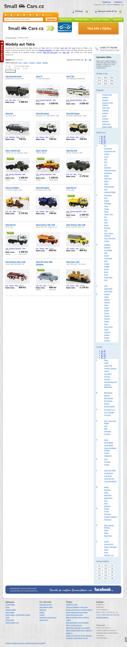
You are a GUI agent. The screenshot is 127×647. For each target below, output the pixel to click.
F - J (103, 139)
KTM (105, 280)
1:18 (20, 15)
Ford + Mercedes (109, 238)
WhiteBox (12, 137)
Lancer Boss (108, 291)
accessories (108, 149)
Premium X (107, 519)
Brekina (42, 137)
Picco (106, 324)
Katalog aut (66, 19)
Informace (10, 602)
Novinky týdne (82, 19)
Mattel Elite (107, 495)
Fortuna (106, 241)
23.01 (112, 80)
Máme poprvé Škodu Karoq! (74, 615)
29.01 (112, 78)
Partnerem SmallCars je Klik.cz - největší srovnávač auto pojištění (25, 643)
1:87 (39, 15)
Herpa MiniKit (108, 445)
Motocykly (105, 121)
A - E (103, 137)
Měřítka (45, 63)
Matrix (106, 493)
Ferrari (106, 212)
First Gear (107, 415)
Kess (105, 459)
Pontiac (106, 338)
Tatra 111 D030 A (12, 188)
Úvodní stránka (11, 37)
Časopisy (105, 100)
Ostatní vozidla (107, 127)
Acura (106, 157)
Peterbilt (107, 316)
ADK (105, 159)
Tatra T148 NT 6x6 (12, 151)
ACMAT (106, 154)
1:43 (33, 15)
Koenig (106, 256)
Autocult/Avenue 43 (110, 382)
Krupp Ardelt (108, 277)
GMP (105, 429)
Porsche (107, 340)
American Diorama (110, 368)
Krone (106, 272)
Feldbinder (107, 203)
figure (106, 222)
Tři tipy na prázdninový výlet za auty (77, 607)
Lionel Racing (108, 473)
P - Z (103, 143)
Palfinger (107, 300)
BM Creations (108, 398)
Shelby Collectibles (110, 547)
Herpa (106, 440)
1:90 (112, 578)
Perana (106, 313)
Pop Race (107, 514)
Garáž (7, 617)
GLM (105, 426)
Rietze (106, 533)
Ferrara (106, 209)
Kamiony (105, 113)
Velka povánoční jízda (12, 622)
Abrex (106, 360)
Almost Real (108, 366)
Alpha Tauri (108, 178)
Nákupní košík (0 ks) (107, 11)
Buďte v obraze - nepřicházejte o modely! (18, 615)
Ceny (20, 63)
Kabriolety (105, 110)
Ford (105, 231)
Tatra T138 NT (41, 151)
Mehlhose (107, 506)
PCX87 (106, 511)
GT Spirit (107, 434)
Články (69, 602)
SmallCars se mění (72, 604)
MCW (106, 503)
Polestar (107, 335)
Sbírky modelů (10, 612)
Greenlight (107, 431)
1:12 (14, 15)
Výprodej (117, 19)
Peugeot (107, 319)
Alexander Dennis (110, 170)
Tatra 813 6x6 (71, 151)
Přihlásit (79, 11)
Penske (106, 311)
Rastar (106, 530)
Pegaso (106, 308)
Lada (105, 286)
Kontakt (42, 612)
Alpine (106, 184)
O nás (7, 607)
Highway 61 (108, 456)
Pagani (106, 297)
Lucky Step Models (110, 481)
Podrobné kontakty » (102, 617)
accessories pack (110, 151)
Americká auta (107, 95)
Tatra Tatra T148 (72, 262)
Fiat (105, 217)
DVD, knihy (106, 108)
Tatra (14, 100)
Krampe (106, 264)
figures (106, 225)
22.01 (99, 83)
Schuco (42, 248)
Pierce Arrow (108, 327)
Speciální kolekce (101, 19)
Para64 (106, 509)
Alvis (105, 189)
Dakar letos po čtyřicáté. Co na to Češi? (78, 628)
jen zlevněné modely (23, 66)
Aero (105, 165)
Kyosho (106, 465)
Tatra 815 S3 (10, 225)
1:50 (99, 575)
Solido (106, 550)
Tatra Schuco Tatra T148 (15, 262)
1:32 (105, 572)
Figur (105, 220)
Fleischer (107, 228)
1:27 (99, 572)
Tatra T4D (66, 52)
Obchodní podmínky (46, 604)
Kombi (104, 116)
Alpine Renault (109, 187)
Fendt (106, 206)
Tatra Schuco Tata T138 (75, 225)
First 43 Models (109, 412)
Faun (105, 198)
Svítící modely (10, 620)
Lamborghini (108, 289)
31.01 (99, 78)
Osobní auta (106, 124)
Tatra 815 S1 (71, 188)
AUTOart (107, 377)
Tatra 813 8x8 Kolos (50, 52)
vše (8, 15)
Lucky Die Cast (109, 479)
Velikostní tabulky (11, 610)
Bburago (107, 395)
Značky (38, 63)
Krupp (106, 275)
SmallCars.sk (106, 2)
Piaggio (106, 321)
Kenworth (107, 247)
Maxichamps (108, 498)
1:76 (99, 578)
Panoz (106, 305)
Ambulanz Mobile (110, 192)
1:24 (26, 15)
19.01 (112, 83)
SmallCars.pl (118, 2)
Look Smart (108, 476)
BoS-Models (108, 401)
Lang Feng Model (110, 470)
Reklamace (43, 610)
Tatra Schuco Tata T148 (45, 225)
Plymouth (107, 332)
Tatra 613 (9, 114)
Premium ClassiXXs (45, 50)
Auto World (107, 374)
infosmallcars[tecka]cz (110, 615)
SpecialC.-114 (108, 555)
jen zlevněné (48, 15)
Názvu (25, 63)
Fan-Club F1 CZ (109, 410)
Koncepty (105, 119)
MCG (106, 501)
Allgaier (106, 176)
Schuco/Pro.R (108, 544)
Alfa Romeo (108, 173)
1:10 (105, 565)
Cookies (42, 615)
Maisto (106, 487)
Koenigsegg (108, 258)
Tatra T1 (39, 76)
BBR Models (108, 393)
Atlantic (106, 371)
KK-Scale (107, 462)
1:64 (105, 575)
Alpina (106, 181)
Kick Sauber (108, 250)
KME (105, 253)
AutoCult (107, 379)
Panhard (107, 302)
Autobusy (105, 97)
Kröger (106, 269)
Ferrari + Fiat (108, 214)
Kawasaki (107, 245)
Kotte (106, 261)
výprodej (10, 158)
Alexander (107, 168)
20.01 (105, 83)
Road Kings (108, 536)
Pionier (106, 330)
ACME (106, 363)
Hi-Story (106, 453)
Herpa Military (108, 443)
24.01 (105, 80)
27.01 (99, 80)
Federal (106, 201)
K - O (103, 141)
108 (90, 60)
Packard (107, 294)
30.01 (105, 78)
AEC (105, 162)
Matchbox (107, 490)
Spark (106, 552)
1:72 (112, 575)
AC (105, 146)
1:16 (99, 568)
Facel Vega (108, 195)
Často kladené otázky (46, 607)
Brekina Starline (109, 406)
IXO (57, 50)
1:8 (99, 565)
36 (85, 60)
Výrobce (32, 63)
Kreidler (106, 266)
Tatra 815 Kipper (42, 114)
